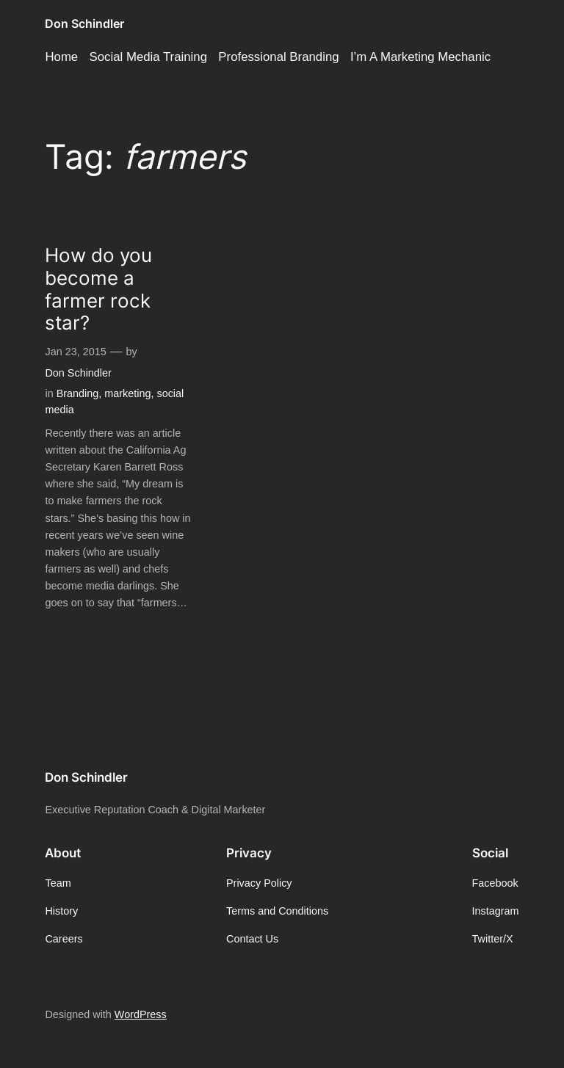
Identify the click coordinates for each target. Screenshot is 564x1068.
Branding (78, 393)
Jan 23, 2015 (75, 351)
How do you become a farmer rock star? (98, 289)
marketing (127, 393)
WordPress (141, 1014)
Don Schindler (84, 23)
